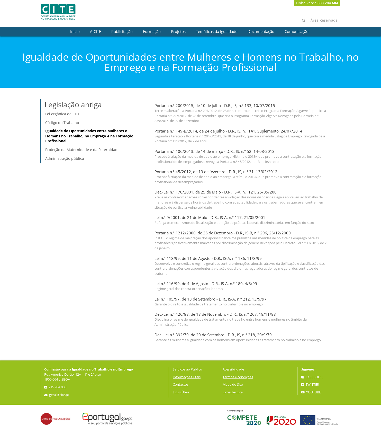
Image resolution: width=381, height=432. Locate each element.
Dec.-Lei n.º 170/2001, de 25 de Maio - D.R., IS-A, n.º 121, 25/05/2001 (217, 192)
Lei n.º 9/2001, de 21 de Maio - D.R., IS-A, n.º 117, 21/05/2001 (210, 217)
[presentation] (75, 31)
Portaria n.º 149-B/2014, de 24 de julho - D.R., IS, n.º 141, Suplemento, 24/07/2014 (228, 131)
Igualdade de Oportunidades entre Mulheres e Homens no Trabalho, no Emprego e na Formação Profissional (89, 135)
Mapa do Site (233, 384)
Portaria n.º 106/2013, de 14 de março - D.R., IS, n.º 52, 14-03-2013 (215, 151)
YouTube (311, 392)
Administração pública (64, 158)
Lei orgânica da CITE (62, 113)
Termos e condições (238, 377)
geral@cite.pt (56, 395)
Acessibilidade (233, 369)
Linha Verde (317, 3)
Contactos (180, 384)
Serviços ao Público (187, 369)
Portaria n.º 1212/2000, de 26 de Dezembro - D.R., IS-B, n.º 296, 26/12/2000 (223, 233)
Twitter (310, 384)
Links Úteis (181, 392)
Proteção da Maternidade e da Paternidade (82, 149)
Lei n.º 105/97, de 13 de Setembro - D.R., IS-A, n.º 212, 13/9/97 (211, 299)
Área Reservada (324, 20)
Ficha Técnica (233, 392)
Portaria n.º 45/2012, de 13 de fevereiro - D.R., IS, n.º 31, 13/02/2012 (216, 171)
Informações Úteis (187, 377)
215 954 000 (55, 387)
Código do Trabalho (62, 122)
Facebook (312, 377)
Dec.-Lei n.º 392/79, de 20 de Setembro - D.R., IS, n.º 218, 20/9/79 (213, 335)
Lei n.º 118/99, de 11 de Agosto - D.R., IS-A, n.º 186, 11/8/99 (208, 258)
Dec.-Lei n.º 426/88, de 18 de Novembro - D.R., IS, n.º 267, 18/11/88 (215, 314)
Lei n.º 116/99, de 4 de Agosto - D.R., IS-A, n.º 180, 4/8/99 (206, 283)
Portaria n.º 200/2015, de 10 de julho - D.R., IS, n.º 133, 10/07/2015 (215, 105)
